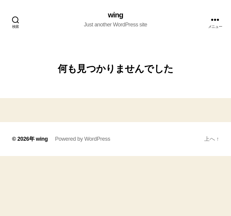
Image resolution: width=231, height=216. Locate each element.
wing (115, 15)
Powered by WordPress (82, 139)
